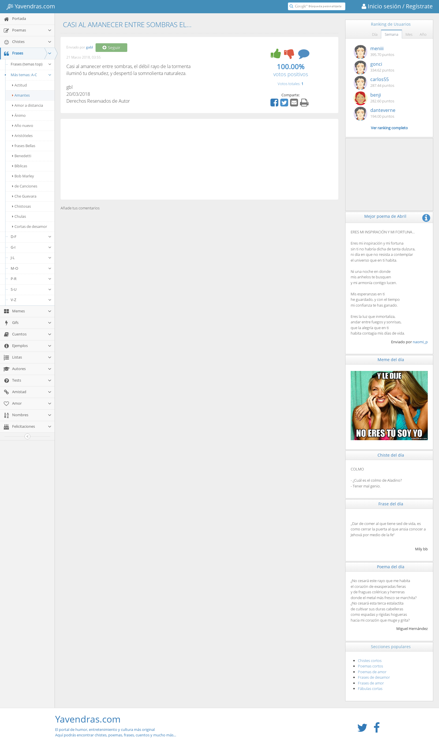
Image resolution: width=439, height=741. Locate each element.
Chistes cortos (370, 660)
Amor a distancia (27, 105)
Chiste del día (391, 455)
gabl (89, 47)
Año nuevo (22, 125)
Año (423, 34)
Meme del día (391, 359)
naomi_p (420, 341)
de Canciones (24, 186)
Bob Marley (23, 176)
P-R (31, 278)
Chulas (19, 216)
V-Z (31, 299)
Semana (391, 34)
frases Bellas (23, 145)
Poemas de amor (372, 671)
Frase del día (390, 503)
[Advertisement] (199, 159)
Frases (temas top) (31, 64)
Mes (409, 34)
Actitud (19, 85)
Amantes (21, 95)
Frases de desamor (374, 677)
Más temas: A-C (27, 74)
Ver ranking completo (389, 127)
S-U (31, 289)
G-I (31, 247)
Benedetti (21, 155)
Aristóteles (22, 135)
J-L (31, 257)
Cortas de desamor (29, 226)
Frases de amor (371, 683)
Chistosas (21, 206)
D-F (31, 236)
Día (375, 34)
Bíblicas (19, 165)
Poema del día (390, 566)
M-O (31, 268)
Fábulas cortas (370, 688)
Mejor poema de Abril (385, 216)
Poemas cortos (370, 666)
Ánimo (19, 115)
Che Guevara (24, 196)
